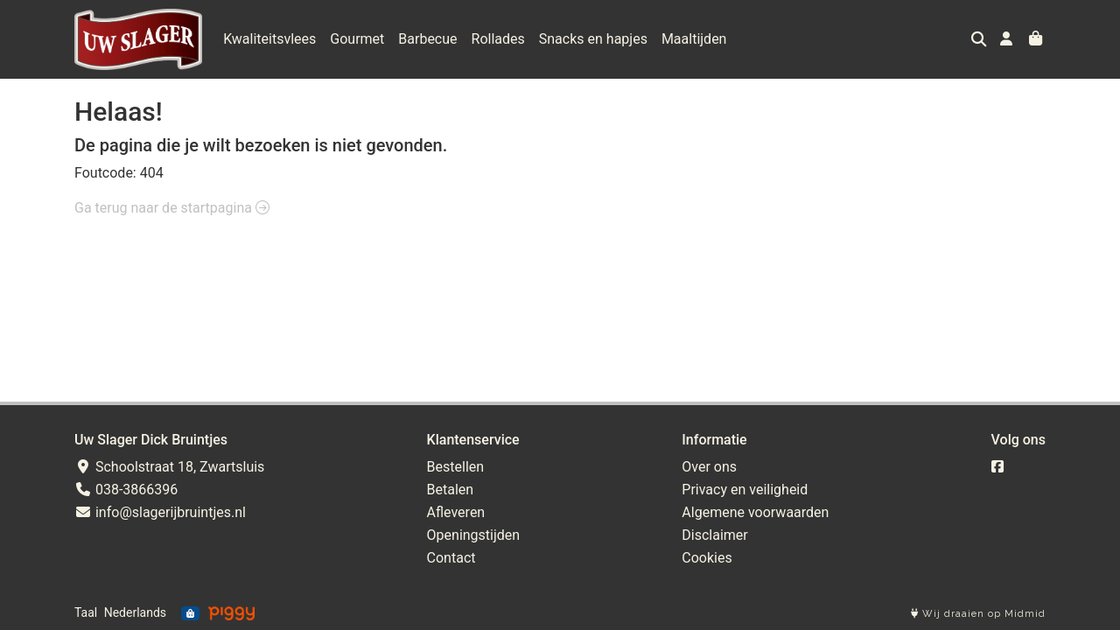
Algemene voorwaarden (755, 512)
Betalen (450, 489)
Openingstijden (474, 535)
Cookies (707, 558)
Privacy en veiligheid (745, 489)
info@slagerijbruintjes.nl (160, 512)
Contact (451, 558)
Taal (85, 613)
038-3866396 (126, 489)
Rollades (498, 39)
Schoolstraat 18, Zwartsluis (169, 466)
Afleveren (456, 512)
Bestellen (456, 466)
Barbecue (427, 39)
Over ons (709, 466)
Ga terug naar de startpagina (172, 208)
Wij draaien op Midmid (978, 614)
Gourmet (357, 39)
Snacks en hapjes (593, 39)
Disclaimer (714, 535)
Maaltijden (694, 39)
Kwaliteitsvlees (269, 39)
